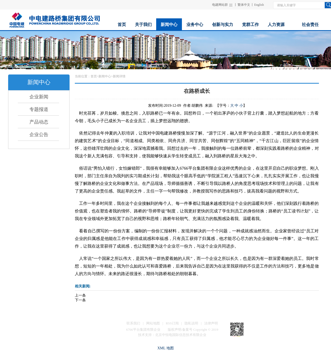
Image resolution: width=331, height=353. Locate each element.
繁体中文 (244, 5)
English (259, 5)
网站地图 (153, 323)
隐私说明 (191, 323)
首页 (94, 76)
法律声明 (211, 323)
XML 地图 (165, 348)
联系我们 (133, 323)
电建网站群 (220, 5)
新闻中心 (104, 76)
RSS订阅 (172, 323)
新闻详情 (119, 76)
